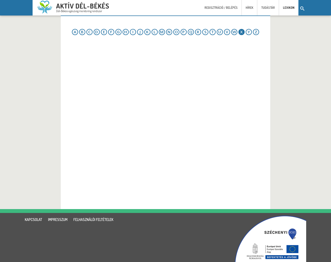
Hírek (249, 8)
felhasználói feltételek (93, 219)
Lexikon (289, 8)
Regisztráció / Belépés (221, 8)
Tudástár (268, 8)
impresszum (57, 219)
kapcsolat (33, 219)
